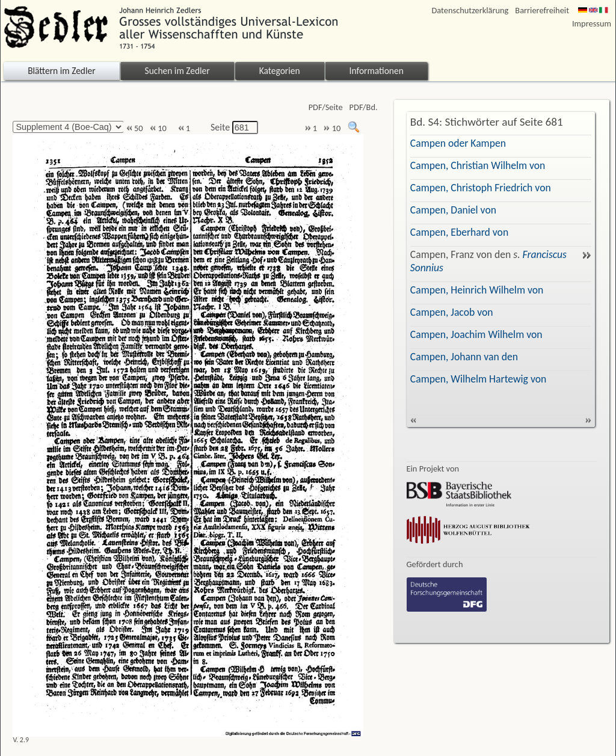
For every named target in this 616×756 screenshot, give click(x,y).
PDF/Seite (326, 107)
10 (158, 128)
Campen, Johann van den (464, 356)
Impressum (591, 24)
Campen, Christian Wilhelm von (478, 165)
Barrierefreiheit (542, 10)
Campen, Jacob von (451, 312)
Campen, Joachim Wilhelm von (476, 334)
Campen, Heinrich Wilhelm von (476, 290)
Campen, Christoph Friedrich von (480, 187)
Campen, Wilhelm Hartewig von (478, 379)
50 (134, 128)
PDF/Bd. (364, 107)
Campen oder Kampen (458, 143)
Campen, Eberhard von (459, 232)
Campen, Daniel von (453, 210)
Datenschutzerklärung (470, 10)
